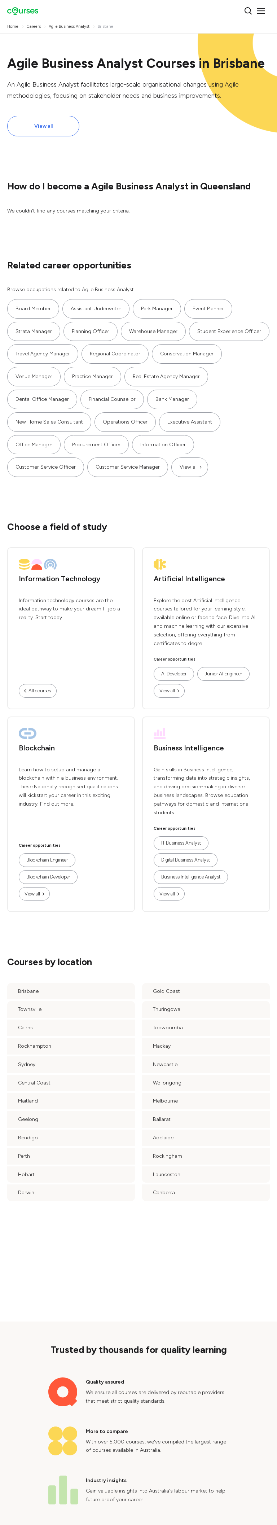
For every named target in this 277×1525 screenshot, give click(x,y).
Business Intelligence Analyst (190, 877)
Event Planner (208, 309)
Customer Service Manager (128, 467)
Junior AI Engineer (223, 673)
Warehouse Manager (153, 331)
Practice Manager (92, 376)
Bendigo (28, 1138)
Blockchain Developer (48, 877)
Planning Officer (90, 331)
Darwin (26, 1192)
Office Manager (34, 445)
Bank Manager (172, 399)
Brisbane (28, 991)
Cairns (25, 1028)
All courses (39, 690)
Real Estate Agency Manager (166, 376)
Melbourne (165, 1101)
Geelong (28, 1119)
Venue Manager (34, 376)
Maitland (28, 1101)
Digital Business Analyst (185, 860)
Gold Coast (166, 991)
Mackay (162, 1046)
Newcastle (165, 1064)
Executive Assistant (189, 422)
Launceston (166, 1174)
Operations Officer (125, 422)
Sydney (26, 1064)
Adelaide (163, 1138)
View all (43, 126)
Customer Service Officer (46, 467)
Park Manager (157, 309)
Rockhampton (34, 1046)
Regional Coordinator (115, 354)
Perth (24, 1156)
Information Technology (59, 578)
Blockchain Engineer (47, 860)
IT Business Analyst (181, 843)
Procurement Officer (96, 445)
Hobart (26, 1174)
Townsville (29, 1009)
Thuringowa (166, 1009)
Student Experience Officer (229, 331)
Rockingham (167, 1156)
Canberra (164, 1192)
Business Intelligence (189, 748)
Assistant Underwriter (96, 309)
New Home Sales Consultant (49, 422)
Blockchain (37, 748)
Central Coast (34, 1083)
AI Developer (173, 673)
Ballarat (162, 1119)
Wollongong (167, 1083)
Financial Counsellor (112, 399)
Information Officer (163, 445)
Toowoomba (168, 1028)
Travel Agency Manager (43, 354)
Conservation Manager (187, 354)
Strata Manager (34, 331)
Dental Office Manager (42, 399)
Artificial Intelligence (189, 578)
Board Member (33, 309)
